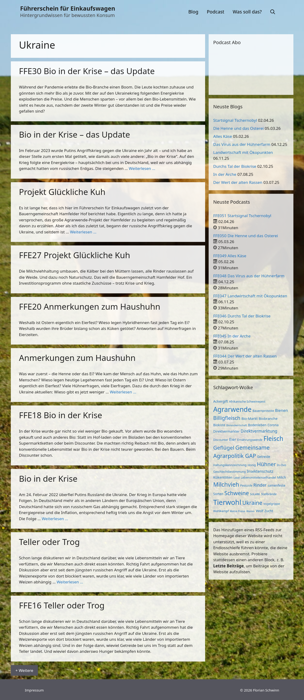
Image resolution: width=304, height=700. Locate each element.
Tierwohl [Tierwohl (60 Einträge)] (227, 502)
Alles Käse (222, 136)
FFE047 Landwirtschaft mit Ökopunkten (250, 296)
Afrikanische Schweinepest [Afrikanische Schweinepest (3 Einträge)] (247, 402)
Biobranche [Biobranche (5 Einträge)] (268, 418)
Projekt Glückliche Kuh (62, 191)
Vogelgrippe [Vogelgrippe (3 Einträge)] (271, 504)
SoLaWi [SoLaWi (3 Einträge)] (255, 494)
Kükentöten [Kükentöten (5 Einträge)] (223, 477)
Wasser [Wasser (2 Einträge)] (250, 511)
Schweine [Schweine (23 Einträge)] (236, 493)
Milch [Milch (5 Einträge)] (281, 477)
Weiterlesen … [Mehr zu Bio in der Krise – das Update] (142, 168)
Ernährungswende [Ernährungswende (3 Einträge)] (250, 440)
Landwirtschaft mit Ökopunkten (243, 152)
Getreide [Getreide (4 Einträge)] (263, 456)
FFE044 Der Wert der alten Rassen (245, 356)
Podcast (215, 11)
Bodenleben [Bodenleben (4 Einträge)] (257, 425)
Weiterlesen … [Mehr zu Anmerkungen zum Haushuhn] (123, 392)
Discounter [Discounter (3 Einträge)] (220, 440)
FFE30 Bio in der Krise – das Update (87, 70)
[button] (272, 12)
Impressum (34, 690)
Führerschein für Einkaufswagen (67, 8)
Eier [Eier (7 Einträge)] (232, 439)
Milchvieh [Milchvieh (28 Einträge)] (226, 484)
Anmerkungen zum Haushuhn (77, 357)
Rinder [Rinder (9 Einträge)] (260, 485)
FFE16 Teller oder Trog (62, 605)
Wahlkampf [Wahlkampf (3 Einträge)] (221, 511)
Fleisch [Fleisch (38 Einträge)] (273, 438)
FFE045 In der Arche (232, 336)
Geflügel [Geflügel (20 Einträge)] (223, 447)
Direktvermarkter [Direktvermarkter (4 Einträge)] (226, 431)
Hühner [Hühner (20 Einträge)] (266, 464)
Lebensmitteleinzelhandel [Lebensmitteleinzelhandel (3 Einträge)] (258, 478)
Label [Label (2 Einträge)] (237, 477)
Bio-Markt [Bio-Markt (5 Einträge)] (249, 418)
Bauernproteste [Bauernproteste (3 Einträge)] (263, 411)
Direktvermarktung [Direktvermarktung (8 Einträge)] (259, 431)
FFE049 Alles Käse (229, 255)
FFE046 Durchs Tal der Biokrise (242, 316)
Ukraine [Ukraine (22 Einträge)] (252, 502)
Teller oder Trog (49, 541)
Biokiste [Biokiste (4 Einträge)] (219, 425)
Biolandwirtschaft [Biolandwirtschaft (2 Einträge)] (236, 425)
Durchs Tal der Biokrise (234, 166)
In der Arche (224, 174)
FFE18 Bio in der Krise (60, 415)
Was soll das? (247, 11)
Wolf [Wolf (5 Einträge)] (259, 510)
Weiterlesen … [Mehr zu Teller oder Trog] (70, 582)
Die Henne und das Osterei (238, 128)
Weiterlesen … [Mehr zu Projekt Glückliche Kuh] (83, 232)
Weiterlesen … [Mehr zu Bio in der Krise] (55, 518)
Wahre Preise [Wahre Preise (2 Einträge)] (237, 511)
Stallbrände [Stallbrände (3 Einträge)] (268, 494)
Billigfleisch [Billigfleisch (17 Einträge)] (226, 417)
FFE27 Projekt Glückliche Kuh (74, 255)
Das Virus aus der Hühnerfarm (241, 144)
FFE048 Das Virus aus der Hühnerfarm (249, 275)
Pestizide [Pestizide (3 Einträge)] (246, 486)
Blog (193, 11)
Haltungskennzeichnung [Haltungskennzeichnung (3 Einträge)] (230, 465)
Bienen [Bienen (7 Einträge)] (281, 410)
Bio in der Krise (48, 478)
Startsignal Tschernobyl (235, 120)
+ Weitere (24, 670)
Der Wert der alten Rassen (238, 182)
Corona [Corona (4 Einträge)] (273, 425)
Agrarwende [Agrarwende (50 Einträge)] (232, 409)
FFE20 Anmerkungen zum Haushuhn (89, 306)
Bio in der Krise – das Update (74, 134)
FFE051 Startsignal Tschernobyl (242, 215)
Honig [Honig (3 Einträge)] (251, 465)
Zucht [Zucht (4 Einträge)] (268, 511)
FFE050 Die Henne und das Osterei (245, 235)
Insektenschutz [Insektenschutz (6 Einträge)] (260, 471)
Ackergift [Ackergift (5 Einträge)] (220, 401)
